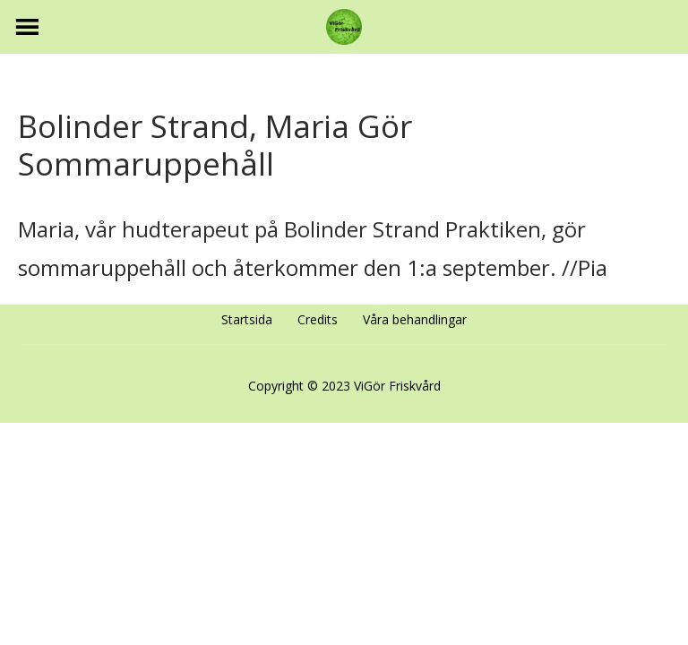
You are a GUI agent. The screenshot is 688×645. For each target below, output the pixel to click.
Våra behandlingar (415, 319)
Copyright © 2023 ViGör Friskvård (344, 386)
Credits (317, 319)
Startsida (246, 319)
